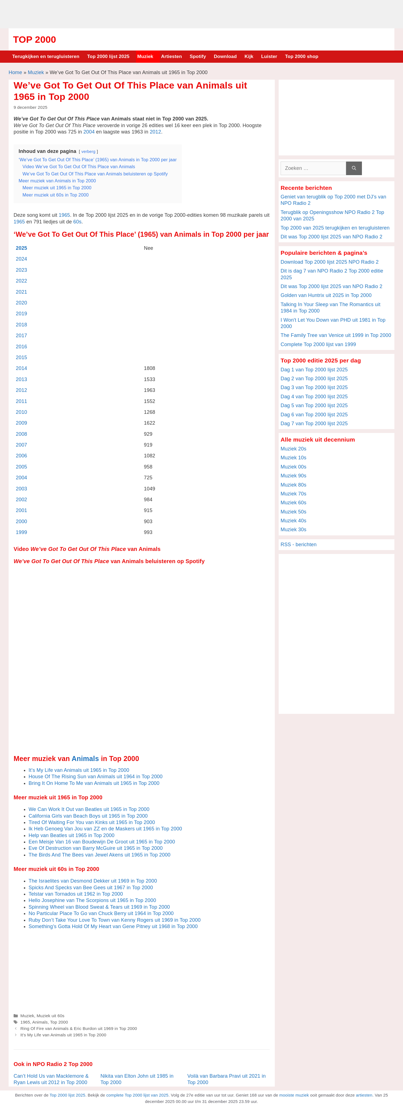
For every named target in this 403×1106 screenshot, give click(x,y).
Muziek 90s (293, 475)
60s (77, 222)
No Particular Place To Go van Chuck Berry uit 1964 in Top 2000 (101, 913)
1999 (21, 532)
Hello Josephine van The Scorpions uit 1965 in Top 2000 (92, 900)
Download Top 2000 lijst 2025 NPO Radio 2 (330, 262)
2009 (21, 423)
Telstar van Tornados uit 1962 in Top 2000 (76, 894)
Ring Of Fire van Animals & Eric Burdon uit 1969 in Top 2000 (78, 1028)
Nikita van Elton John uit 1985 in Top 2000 (136, 1079)
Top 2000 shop (301, 56)
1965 (64, 215)
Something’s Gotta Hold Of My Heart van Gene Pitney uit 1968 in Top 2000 (113, 926)
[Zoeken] (354, 168)
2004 (89, 132)
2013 (21, 379)
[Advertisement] (201, 13)
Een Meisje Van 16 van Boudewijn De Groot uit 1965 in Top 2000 (102, 842)
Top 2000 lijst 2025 (108, 56)
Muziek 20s (293, 449)
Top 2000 (34, 39)
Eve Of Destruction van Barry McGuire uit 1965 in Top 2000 (96, 848)
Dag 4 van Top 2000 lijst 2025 (314, 396)
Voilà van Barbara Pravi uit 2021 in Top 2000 (226, 1079)
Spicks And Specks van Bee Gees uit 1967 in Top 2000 (91, 887)
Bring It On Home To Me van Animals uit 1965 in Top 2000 (94, 783)
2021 (21, 292)
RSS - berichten (299, 544)
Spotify (198, 56)
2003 (21, 489)
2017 (21, 335)
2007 (21, 445)
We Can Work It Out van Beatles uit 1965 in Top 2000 (89, 809)
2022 (21, 281)
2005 (21, 467)
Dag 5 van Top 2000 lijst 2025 (314, 405)
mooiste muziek (294, 1095)
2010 (21, 412)
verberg (88, 151)
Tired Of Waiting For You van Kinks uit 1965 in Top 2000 (92, 822)
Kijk (249, 56)
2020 (21, 303)
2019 (21, 313)
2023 (21, 270)
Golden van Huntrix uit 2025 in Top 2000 (326, 295)
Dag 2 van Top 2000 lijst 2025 (314, 378)
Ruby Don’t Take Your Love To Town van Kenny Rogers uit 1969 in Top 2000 (115, 920)
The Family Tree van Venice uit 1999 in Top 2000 (336, 335)
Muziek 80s (293, 485)
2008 (21, 434)
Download (225, 56)
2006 (21, 455)
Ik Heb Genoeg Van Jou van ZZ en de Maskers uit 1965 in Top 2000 (105, 829)
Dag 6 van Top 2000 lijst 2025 (314, 414)
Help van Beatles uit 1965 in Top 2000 (72, 835)
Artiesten (171, 56)
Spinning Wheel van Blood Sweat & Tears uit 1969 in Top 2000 (99, 907)
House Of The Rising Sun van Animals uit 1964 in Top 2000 (96, 776)
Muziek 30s (293, 529)
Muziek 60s (293, 502)
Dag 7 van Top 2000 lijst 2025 (314, 423)
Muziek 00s (293, 467)
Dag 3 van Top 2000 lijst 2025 (314, 387)
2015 (21, 357)
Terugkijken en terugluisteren (45, 56)
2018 (21, 324)
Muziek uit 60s (50, 1015)
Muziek (145, 56)
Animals (85, 758)
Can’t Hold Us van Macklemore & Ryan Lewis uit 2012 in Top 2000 (51, 1079)
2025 (21, 248)
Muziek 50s (293, 512)
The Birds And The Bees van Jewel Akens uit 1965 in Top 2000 (99, 855)
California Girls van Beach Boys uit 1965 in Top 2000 (88, 816)
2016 (21, 346)
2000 (21, 521)
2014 (21, 368)
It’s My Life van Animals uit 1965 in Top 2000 (79, 770)
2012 (155, 132)
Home (15, 72)
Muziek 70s (293, 494)
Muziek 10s (293, 457)
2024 (21, 259)
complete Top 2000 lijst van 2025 (137, 1095)
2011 (21, 401)
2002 (21, 499)
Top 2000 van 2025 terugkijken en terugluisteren (335, 228)
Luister (269, 56)
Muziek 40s (293, 520)
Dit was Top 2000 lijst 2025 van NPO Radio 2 (331, 237)
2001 (21, 510)
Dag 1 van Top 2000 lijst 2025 (314, 369)
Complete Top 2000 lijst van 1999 (318, 344)
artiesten (364, 1095)
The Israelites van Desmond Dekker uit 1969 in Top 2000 (93, 881)
